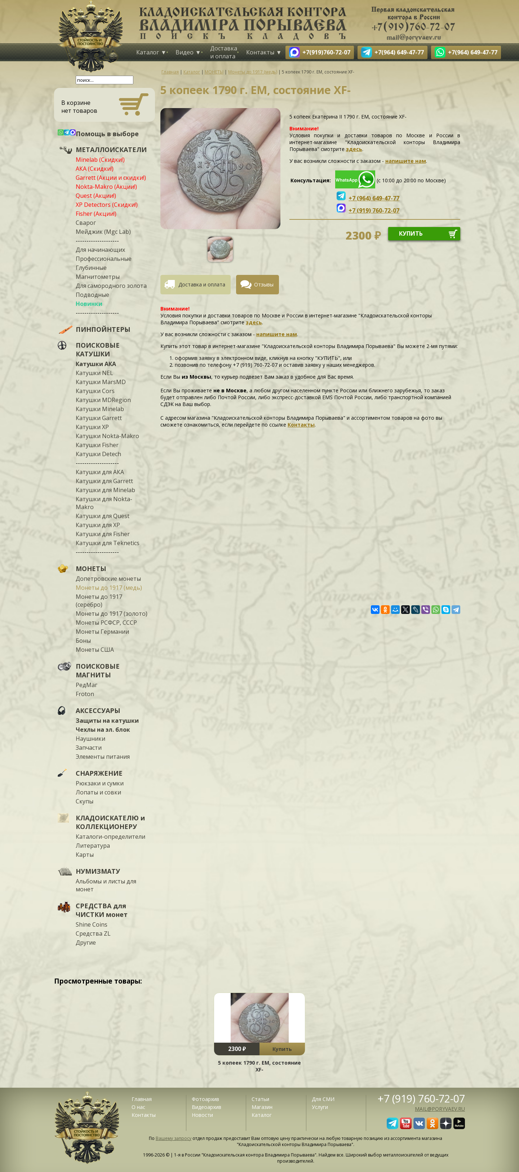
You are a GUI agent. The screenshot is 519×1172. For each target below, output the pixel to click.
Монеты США (95, 650)
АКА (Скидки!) (95, 169)
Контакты (260, 52)
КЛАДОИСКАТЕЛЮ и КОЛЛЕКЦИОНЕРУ (110, 822)
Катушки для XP (98, 525)
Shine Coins (91, 924)
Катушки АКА (96, 364)
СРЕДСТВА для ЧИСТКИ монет (102, 910)
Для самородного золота (111, 286)
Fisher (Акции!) (96, 214)
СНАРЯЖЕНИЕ (99, 773)
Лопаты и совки (98, 792)
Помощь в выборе (107, 133)
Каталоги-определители (110, 837)
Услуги (320, 1107)
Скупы (84, 801)
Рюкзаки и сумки (100, 783)
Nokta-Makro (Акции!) (106, 187)
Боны (83, 641)
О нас (138, 1107)
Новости (202, 1114)
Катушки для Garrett (104, 481)
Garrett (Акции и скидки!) (111, 178)
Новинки (89, 304)
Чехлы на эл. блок (103, 730)
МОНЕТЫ (91, 568)
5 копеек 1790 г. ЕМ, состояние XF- (259, 1066)
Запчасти (89, 748)
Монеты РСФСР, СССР (106, 623)
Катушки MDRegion (103, 400)
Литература (93, 846)
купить (411, 233)
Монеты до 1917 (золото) (111, 614)
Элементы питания (103, 757)
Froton (85, 694)
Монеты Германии (102, 632)
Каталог (147, 52)
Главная (142, 1099)
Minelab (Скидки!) (100, 160)
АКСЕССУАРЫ (98, 710)
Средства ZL (93, 933)
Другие (86, 942)
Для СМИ (323, 1099)
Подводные (92, 295)
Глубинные (91, 268)
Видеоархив (206, 1107)
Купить (282, 1049)
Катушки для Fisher (103, 534)
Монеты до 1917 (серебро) (99, 601)
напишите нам (405, 160)
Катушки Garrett (99, 418)
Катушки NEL (94, 373)
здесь (354, 149)
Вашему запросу (173, 1138)
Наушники (90, 739)
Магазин (262, 1107)
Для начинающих (100, 250)
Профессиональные (104, 259)
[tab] (198, 284)
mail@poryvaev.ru (440, 1108)
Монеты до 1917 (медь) (109, 588)
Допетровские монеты (108, 579)
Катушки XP (92, 427)
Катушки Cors (95, 391)
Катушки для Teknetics (107, 543)
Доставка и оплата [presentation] (201, 284)
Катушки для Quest (102, 516)
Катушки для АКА (100, 472)
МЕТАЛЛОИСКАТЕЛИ (111, 149)
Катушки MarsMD (101, 382)
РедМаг (86, 685)
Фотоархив (205, 1099)
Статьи (260, 1099)
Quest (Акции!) (96, 196)
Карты (85, 855)
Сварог (86, 223)
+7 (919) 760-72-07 (421, 1098)
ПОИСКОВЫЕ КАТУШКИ (98, 349)
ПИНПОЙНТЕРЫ (103, 329)
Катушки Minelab (100, 409)
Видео (185, 52)
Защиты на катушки (107, 721)
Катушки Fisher (97, 445)
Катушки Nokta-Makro (107, 436)
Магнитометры (98, 277)
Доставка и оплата (223, 52)
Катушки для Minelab (105, 490)
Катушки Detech (98, 454)
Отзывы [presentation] (264, 284)
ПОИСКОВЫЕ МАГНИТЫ (98, 670)
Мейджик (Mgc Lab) (103, 232)
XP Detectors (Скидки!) (107, 205)
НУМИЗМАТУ (98, 871)
